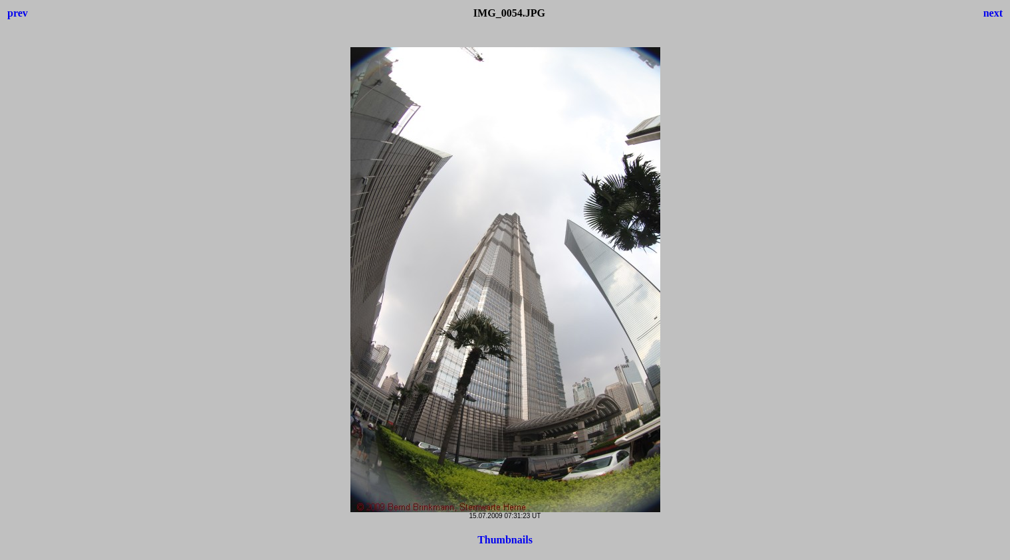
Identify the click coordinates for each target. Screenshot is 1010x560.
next (993, 13)
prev (17, 13)
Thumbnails (505, 539)
